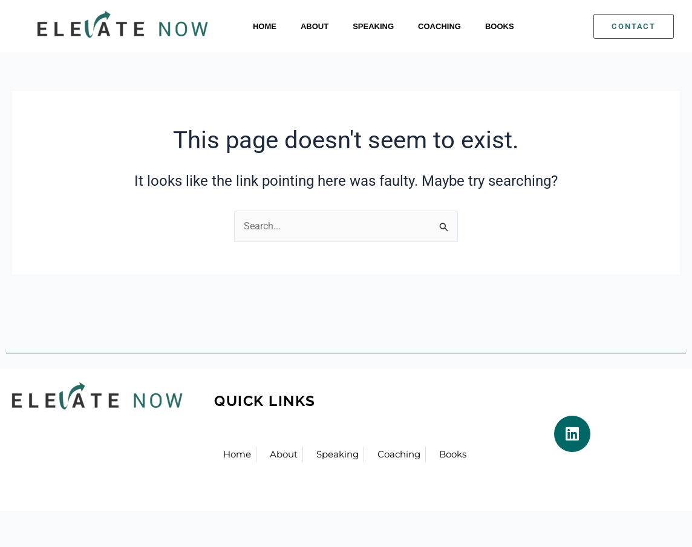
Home (264, 26)
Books (499, 26)
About (314, 26)
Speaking (373, 26)
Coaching (439, 26)
